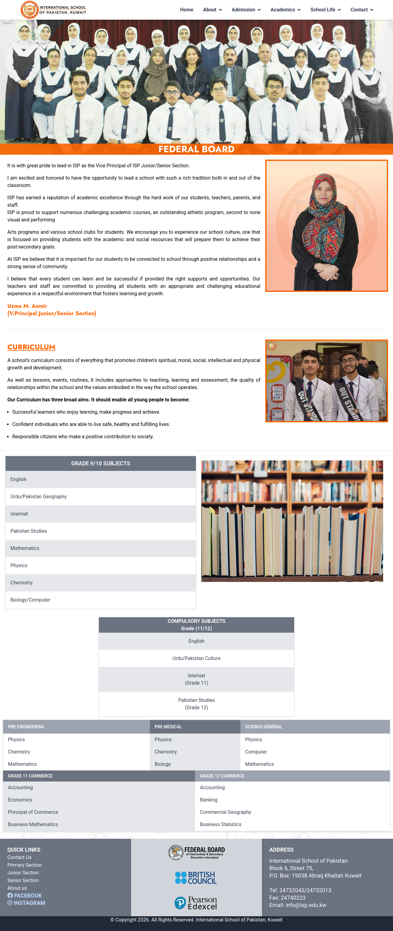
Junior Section (23, 873)
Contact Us (19, 857)
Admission (246, 10)
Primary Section (24, 865)
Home (186, 10)
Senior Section (23, 880)
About (212, 10)
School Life (325, 10)
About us (17, 888)
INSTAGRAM (26, 903)
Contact (362, 10)
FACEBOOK (24, 895)
